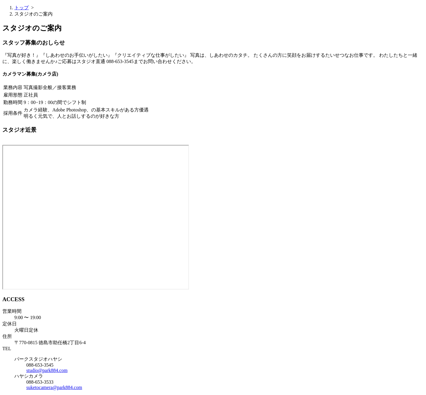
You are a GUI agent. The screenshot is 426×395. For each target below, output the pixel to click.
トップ (21, 7)
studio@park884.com (47, 370)
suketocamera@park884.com (54, 387)
